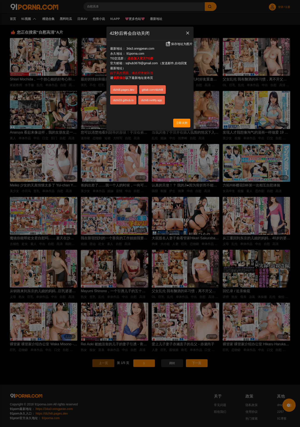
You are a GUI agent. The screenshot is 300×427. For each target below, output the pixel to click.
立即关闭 (181, 123)
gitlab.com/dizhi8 (152, 89)
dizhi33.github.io (123, 100)
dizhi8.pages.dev (123, 89)
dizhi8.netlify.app (151, 100)
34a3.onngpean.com (140, 48)
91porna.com (135, 53)
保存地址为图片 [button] (178, 44)
